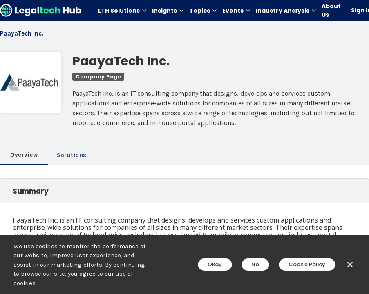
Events (236, 11)
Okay (215, 264)
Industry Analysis (286, 11)
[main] (184, 147)
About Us (331, 10)
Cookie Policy (306, 264)
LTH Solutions (122, 11)
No (255, 264)
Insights (168, 11)
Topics (203, 11)
